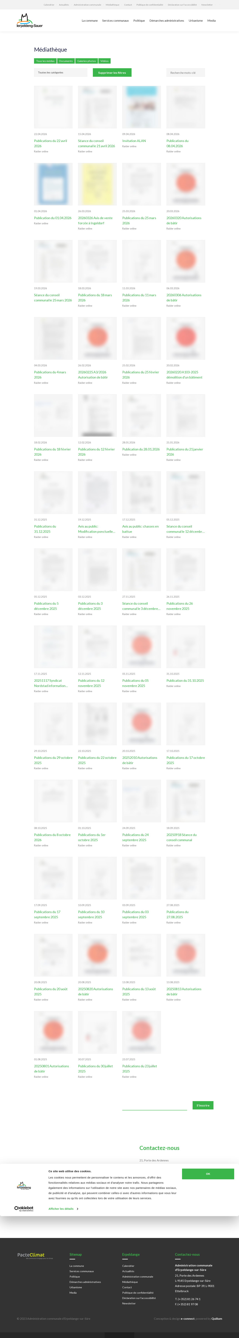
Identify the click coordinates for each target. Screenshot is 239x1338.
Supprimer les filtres (112, 72)
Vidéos (104, 60)
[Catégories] (60, 72)
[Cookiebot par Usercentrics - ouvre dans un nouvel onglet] (24, 1331)
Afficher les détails (60, 1330)
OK (208, 1295)
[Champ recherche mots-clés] (185, 72)
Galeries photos (86, 60)
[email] (154, 1104)
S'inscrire (203, 1103)
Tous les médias (45, 60)
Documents (66, 60)
